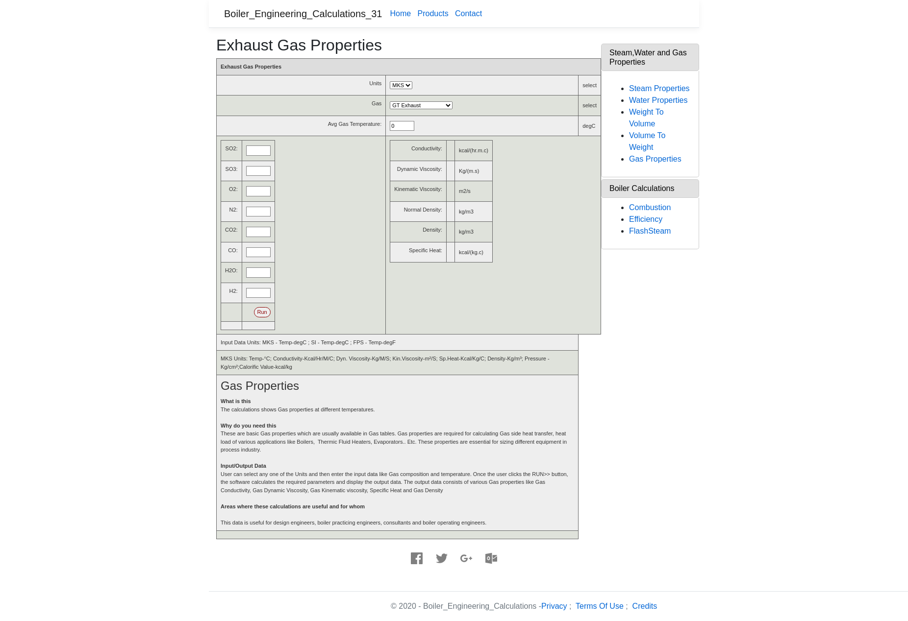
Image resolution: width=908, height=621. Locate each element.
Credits (644, 606)
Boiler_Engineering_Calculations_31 (303, 13)
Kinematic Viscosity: (418, 189)
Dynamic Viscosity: (419, 169)
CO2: (231, 230)
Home (400, 13)
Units (375, 83)
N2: (233, 210)
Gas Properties (655, 159)
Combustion (650, 207)
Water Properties (658, 100)
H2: (233, 291)
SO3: (232, 169)
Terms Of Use (600, 606)
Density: (432, 230)
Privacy (554, 606)
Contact (468, 13)
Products (432, 13)
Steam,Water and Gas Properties (648, 57)
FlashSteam (650, 231)
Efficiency (645, 219)
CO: (233, 250)
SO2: (232, 148)
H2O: (231, 270)
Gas (376, 103)
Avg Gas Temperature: (355, 124)
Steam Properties (659, 88)
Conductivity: (426, 148)
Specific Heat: (425, 250)
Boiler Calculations (642, 188)
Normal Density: (423, 210)
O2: (233, 189)
